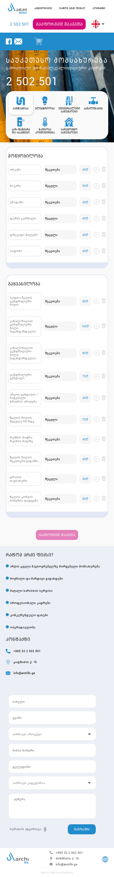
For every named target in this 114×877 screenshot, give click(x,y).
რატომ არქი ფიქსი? (72, 8)
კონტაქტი (98, 8)
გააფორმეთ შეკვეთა (59, 24)
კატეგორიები (43, 8)
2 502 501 (19, 24)
